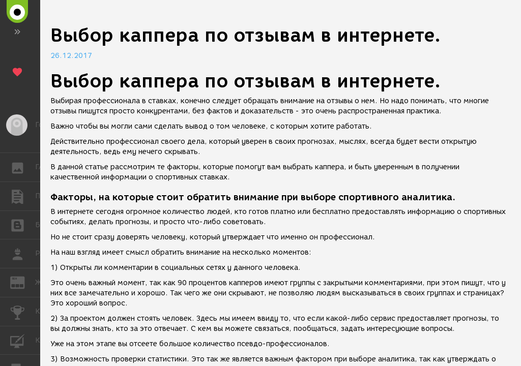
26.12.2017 (71, 55)
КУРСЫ (22, 340)
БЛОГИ (22, 224)
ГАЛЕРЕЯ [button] (22, 167)
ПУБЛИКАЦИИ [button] (22, 196)
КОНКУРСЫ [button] (22, 311)
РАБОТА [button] (22, 253)
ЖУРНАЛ (22, 282)
